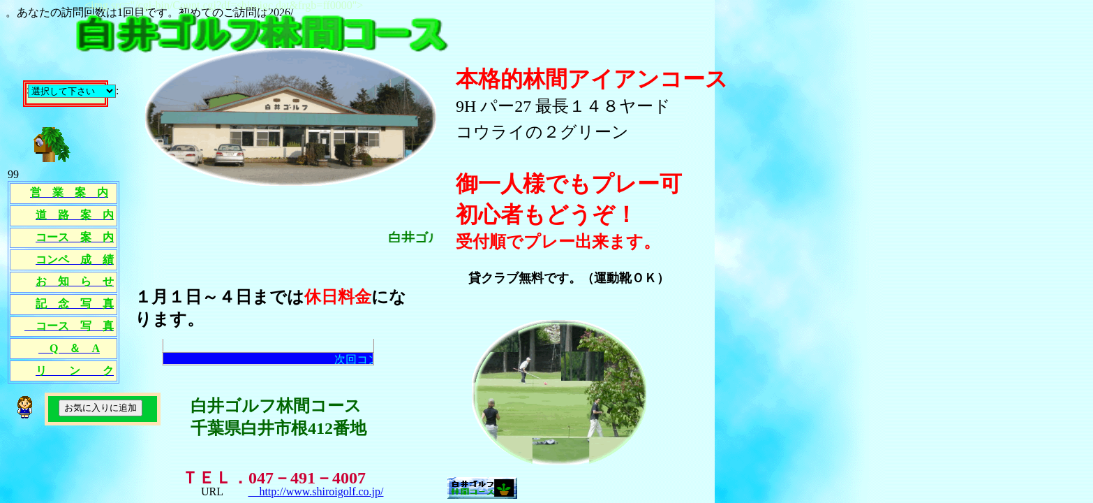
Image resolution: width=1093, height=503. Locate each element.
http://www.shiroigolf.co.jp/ (315, 491)
